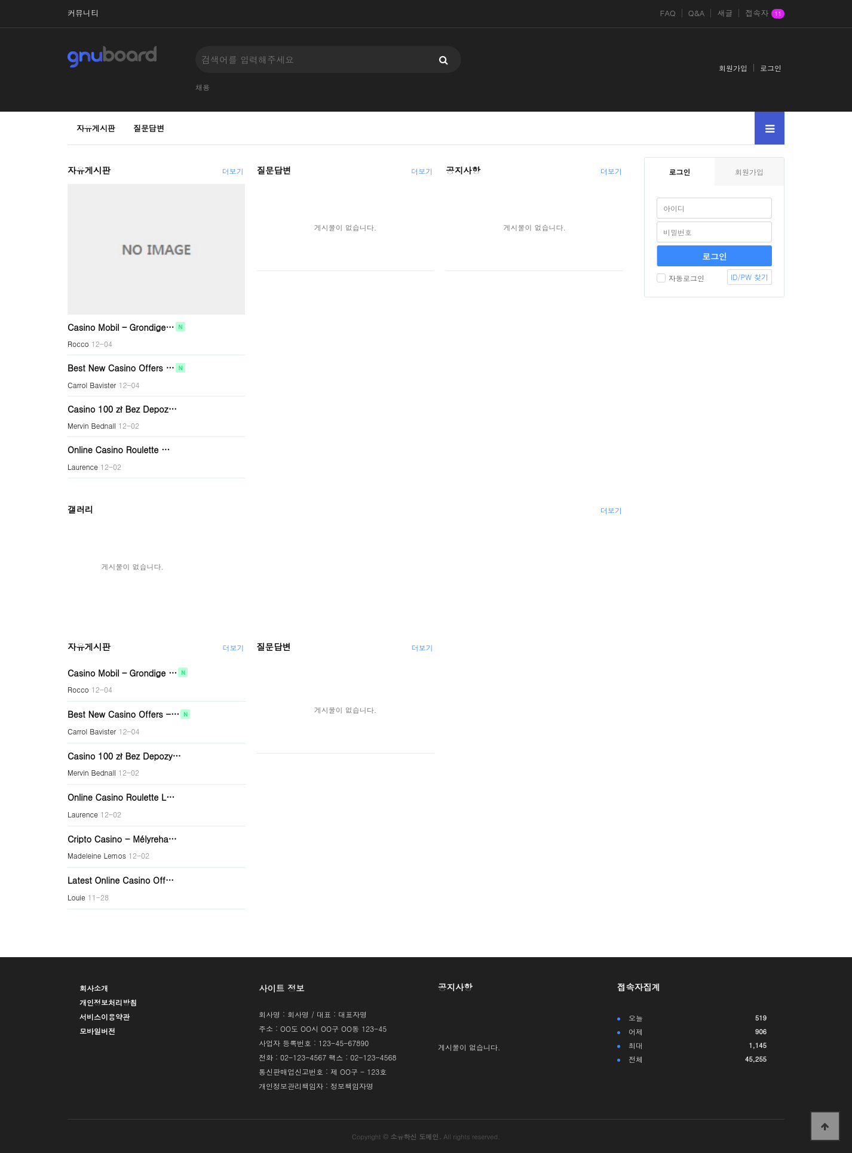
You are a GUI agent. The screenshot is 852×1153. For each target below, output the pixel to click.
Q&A (696, 13)
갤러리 (80, 509)
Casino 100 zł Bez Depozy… (124, 755)
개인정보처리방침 (108, 1002)
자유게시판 (95, 128)
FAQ (668, 13)
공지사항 (463, 170)
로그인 (770, 68)
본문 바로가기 (0, 0)
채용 (202, 87)
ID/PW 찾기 (749, 277)
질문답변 (148, 128)
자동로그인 (680, 278)
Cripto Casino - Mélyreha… (122, 838)
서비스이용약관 (104, 1016)
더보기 (233, 171)
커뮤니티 (83, 13)
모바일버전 (97, 1031)
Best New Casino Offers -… (123, 714)
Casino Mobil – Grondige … (122, 672)
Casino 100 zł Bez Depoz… (122, 408)
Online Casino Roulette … (119, 450)
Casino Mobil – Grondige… (121, 327)
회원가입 (733, 68)
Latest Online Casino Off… (121, 880)
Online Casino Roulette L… (121, 797)
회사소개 (93, 988)
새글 (725, 13)
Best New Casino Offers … (121, 368)
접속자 (764, 14)
